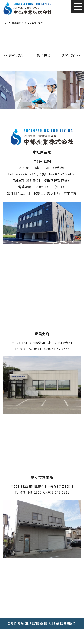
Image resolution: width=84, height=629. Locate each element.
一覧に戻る (42, 55)
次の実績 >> (71, 55)
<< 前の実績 (13, 55)
